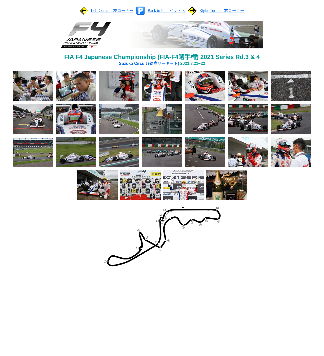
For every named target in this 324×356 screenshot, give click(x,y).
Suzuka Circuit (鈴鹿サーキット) (149, 63)
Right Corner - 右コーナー (221, 10)
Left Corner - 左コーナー (112, 10)
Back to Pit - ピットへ (166, 10)
